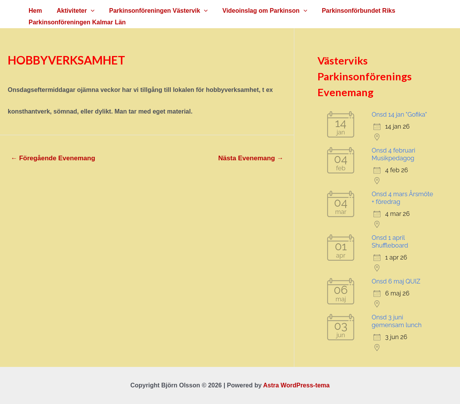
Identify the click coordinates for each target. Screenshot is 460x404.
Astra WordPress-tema (296, 385)
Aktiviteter (72, 11)
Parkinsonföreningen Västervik (153, 11)
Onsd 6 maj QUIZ (396, 281)
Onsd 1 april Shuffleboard (390, 241)
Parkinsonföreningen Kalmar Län (76, 22)
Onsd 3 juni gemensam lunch (396, 321)
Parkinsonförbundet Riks (348, 10)
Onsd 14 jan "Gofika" (399, 114)
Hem (34, 10)
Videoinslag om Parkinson (256, 11)
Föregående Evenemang (53, 158)
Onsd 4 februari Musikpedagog (393, 154)
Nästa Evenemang (250, 158)
